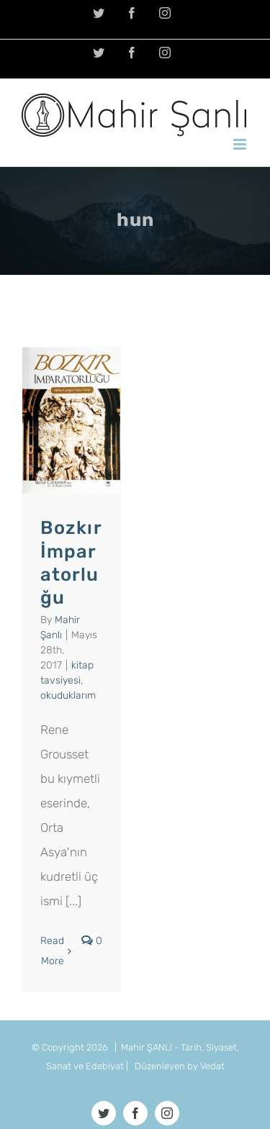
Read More (52, 951)
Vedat (212, 1066)
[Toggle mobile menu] (240, 144)
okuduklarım (68, 695)
